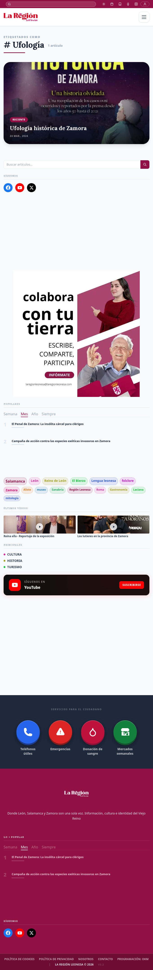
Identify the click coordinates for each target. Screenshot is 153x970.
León (34, 480)
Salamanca (15, 481)
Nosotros (86, 959)
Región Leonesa (80, 490)
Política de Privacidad (56, 959)
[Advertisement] (76, 231)
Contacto (105, 959)
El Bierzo (78, 480)
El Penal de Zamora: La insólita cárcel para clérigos (48, 424)
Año (34, 414)
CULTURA (13, 554)
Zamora (12, 490)
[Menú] (144, 17)
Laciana (138, 490)
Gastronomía (118, 490)
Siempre (49, 414)
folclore (128, 480)
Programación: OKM (133, 959)
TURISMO (13, 567)
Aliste (27, 490)
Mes (24, 414)
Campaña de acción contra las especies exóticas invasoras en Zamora (61, 441)
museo (41, 490)
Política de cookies (19, 959)
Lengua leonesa (103, 480)
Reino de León (55, 480)
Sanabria (58, 490)
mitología (12, 498)
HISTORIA (13, 560)
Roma (100, 490)
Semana (10, 414)
